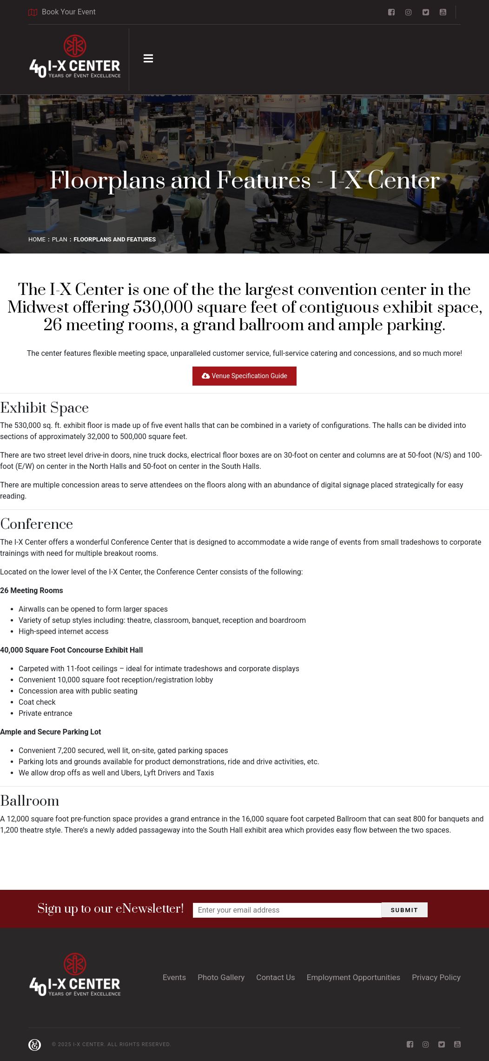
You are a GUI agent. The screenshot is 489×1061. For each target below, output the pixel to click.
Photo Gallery (221, 977)
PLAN (59, 239)
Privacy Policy (436, 977)
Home (37, 239)
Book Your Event (62, 12)
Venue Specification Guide (244, 376)
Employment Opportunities (354, 977)
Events (174, 977)
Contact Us (275, 977)
